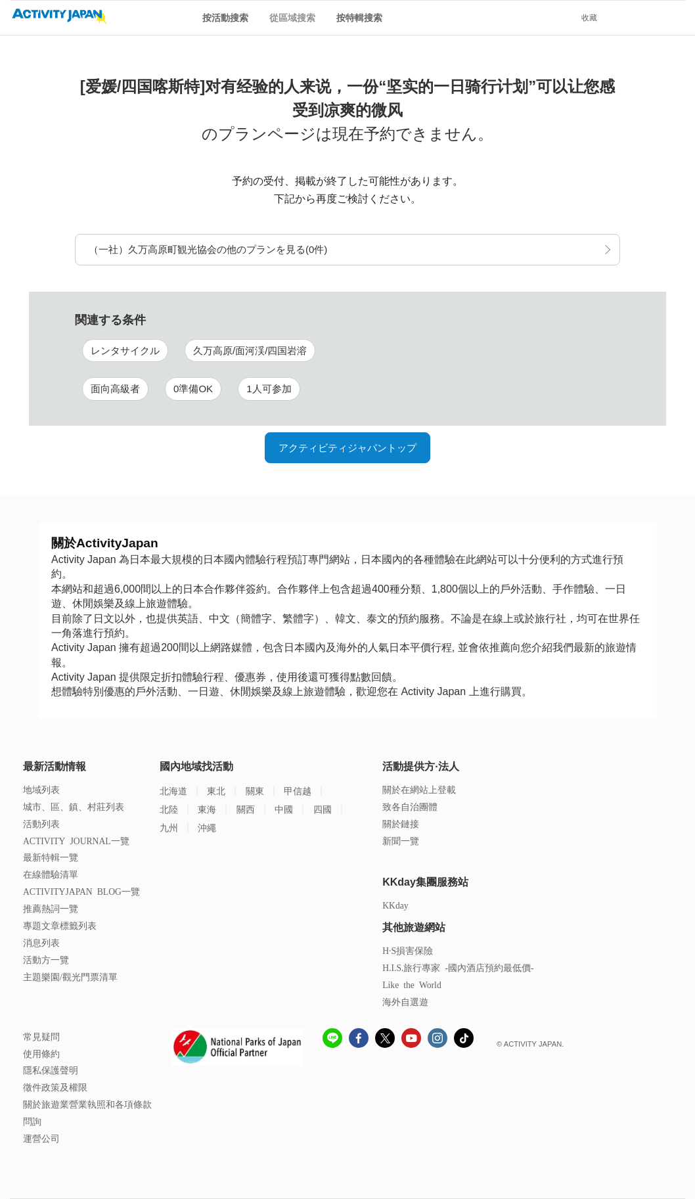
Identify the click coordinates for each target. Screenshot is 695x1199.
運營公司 (41, 1138)
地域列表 (41, 789)
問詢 (32, 1121)
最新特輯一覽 (50, 857)
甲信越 (297, 790)
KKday (395, 905)
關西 (245, 809)
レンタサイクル (125, 350)
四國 (322, 809)
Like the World (411, 984)
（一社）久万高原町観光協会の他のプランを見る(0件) (208, 249)
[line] (332, 1039)
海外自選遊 (405, 1001)
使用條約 (41, 1053)
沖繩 (207, 827)
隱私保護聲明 (50, 1070)
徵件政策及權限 (55, 1087)
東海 (207, 809)
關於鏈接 (400, 823)
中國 (284, 809)
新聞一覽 (400, 840)
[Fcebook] (359, 1039)
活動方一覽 (46, 959)
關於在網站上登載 (419, 789)
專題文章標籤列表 (60, 925)
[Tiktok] (464, 1038)
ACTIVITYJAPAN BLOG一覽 (81, 891)
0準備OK (193, 388)
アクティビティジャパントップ (347, 447)
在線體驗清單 (50, 874)
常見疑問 (41, 1036)
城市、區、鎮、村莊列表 (73, 806)
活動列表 (41, 823)
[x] (385, 1038)
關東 (255, 790)
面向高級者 (115, 388)
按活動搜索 (225, 17)
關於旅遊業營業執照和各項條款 (87, 1104)
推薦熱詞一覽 (50, 908)
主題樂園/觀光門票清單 (70, 976)
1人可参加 (268, 388)
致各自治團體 (409, 806)
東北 (216, 790)
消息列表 (41, 942)
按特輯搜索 (359, 17)
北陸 (169, 809)
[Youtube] (411, 1039)
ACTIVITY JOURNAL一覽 (76, 840)
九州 (169, 827)
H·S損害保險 (407, 950)
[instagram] (437, 1039)
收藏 (589, 18)
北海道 (173, 790)
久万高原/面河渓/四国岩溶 (250, 350)
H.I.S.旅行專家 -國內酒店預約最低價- (457, 967)
